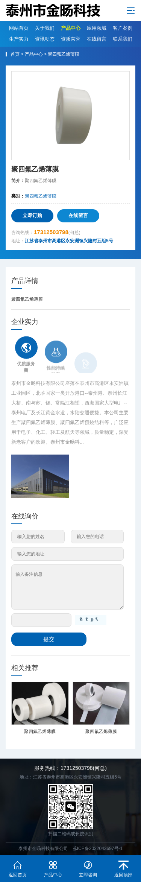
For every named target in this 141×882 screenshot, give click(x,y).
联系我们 (122, 39)
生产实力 (19, 39)
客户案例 (122, 28)
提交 (49, 639)
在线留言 (96, 39)
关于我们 (45, 28)
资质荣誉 (70, 39)
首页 (15, 54)
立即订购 (32, 215)
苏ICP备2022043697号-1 (98, 848)
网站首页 (19, 28)
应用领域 (96, 28)
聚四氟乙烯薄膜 (63, 54)
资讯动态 (45, 39)
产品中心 (70, 28)
